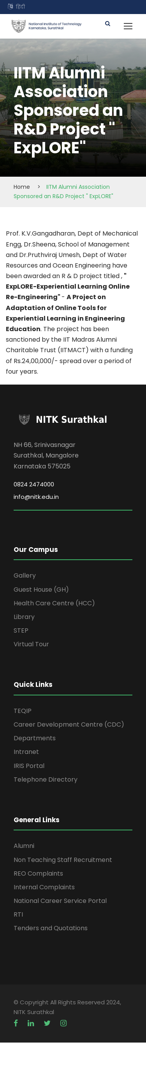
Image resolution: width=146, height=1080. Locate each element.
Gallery (25, 575)
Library (24, 616)
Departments (35, 738)
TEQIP (23, 710)
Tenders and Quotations (51, 928)
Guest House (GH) (41, 589)
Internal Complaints (44, 887)
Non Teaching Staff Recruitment (63, 859)
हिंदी (20, 7)
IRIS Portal (29, 765)
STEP (21, 630)
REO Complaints (38, 873)
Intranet (26, 751)
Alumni (24, 845)
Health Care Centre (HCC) (54, 603)
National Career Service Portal (60, 900)
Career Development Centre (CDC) (69, 724)
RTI (18, 914)
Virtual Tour (31, 644)
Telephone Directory (45, 779)
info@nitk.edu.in (36, 497)
